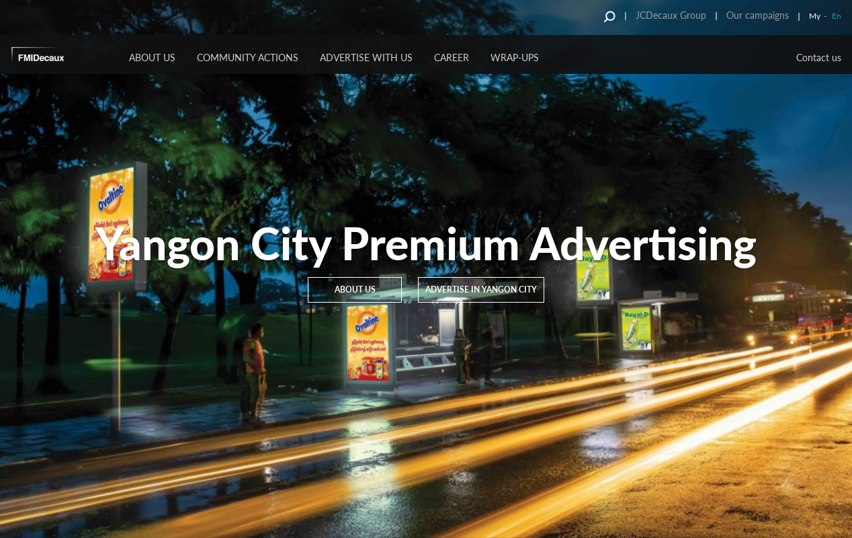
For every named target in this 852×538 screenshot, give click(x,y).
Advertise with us (366, 57)
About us (152, 57)
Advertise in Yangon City (481, 289)
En (836, 16)
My (814, 16)
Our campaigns (757, 15)
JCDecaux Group (671, 15)
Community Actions (247, 57)
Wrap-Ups (515, 57)
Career (451, 57)
